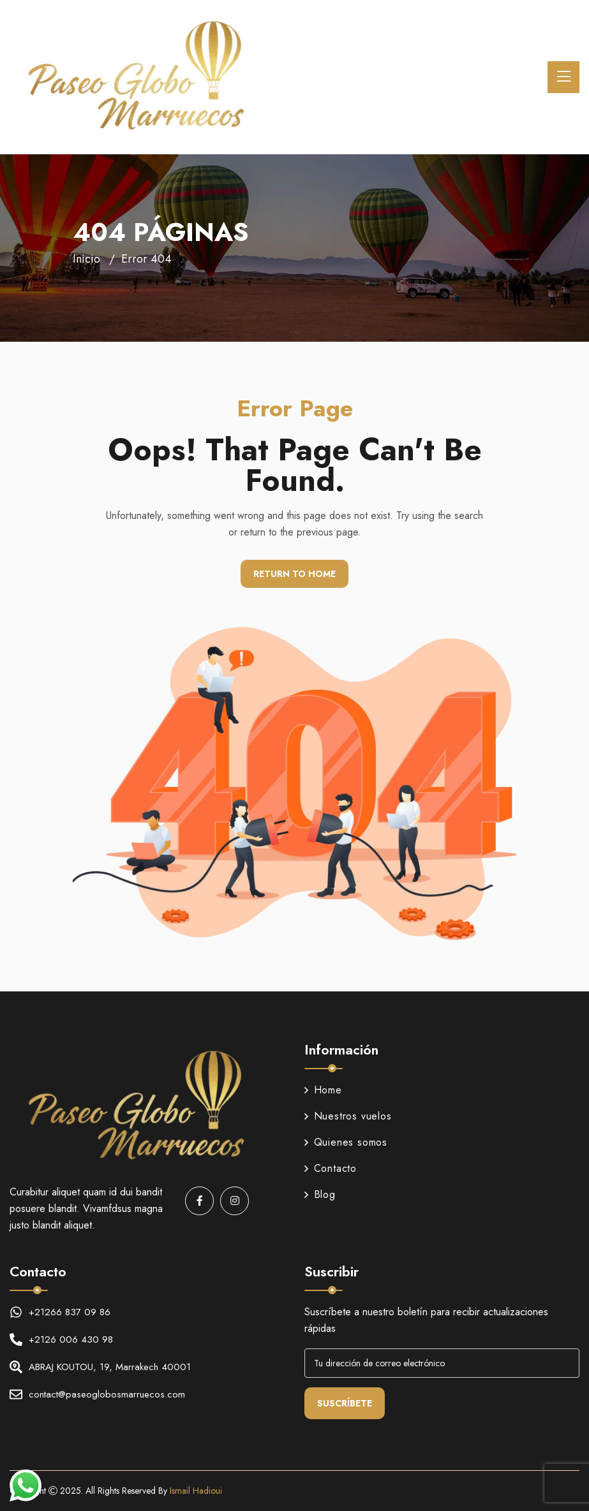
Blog (320, 1194)
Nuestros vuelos (348, 1116)
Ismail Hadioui (196, 1490)
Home (323, 1090)
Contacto (330, 1168)
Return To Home (294, 573)
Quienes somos (345, 1142)
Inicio (86, 259)
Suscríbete (344, 1403)
